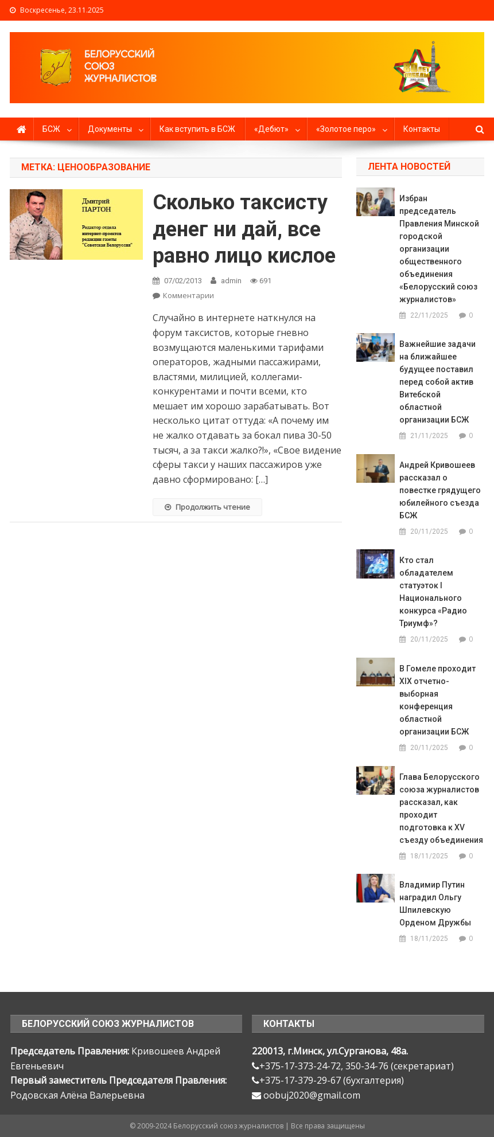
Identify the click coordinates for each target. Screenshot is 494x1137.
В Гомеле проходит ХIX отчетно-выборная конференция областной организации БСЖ (437, 700)
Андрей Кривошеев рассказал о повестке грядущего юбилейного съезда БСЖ (440, 490)
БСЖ (51, 129)
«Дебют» (271, 129)
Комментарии (188, 295)
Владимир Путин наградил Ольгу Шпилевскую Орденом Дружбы (435, 903)
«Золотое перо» (346, 129)
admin (231, 280)
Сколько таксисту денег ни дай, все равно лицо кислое (244, 229)
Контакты (421, 129)
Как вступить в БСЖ (197, 129)
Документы (110, 129)
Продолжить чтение (207, 507)
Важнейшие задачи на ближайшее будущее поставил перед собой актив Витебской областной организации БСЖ (437, 381)
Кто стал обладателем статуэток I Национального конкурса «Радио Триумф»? (433, 592)
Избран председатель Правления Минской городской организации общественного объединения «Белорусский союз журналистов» (439, 249)
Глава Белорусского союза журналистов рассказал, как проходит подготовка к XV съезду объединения (441, 808)
